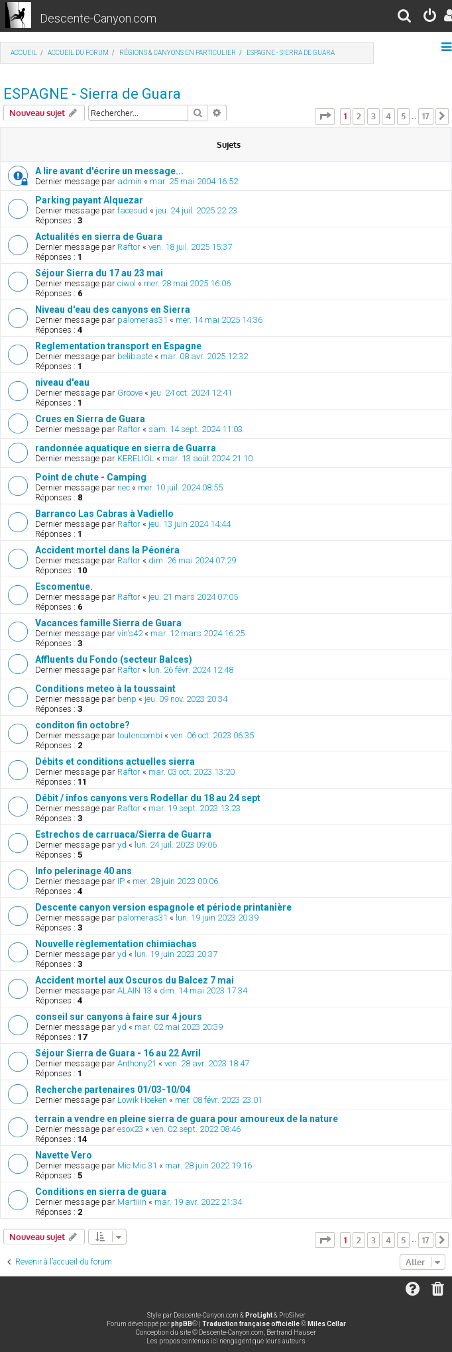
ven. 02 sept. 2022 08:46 (196, 1129)
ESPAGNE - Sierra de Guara (92, 93)
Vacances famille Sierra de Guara (108, 623)
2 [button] (359, 116)
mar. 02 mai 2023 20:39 (179, 1027)
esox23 (130, 1129)
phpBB (181, 1323)
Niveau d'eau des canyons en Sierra (112, 309)
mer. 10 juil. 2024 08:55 (180, 487)
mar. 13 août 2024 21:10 (207, 458)
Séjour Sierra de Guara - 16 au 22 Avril (118, 1053)
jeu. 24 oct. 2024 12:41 (191, 393)
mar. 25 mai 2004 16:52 (194, 181)
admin (129, 181)
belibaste (134, 356)
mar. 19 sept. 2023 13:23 (194, 808)
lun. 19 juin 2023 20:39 (217, 918)
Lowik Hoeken (142, 1100)
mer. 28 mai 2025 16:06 (187, 283)
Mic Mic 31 (137, 1165)
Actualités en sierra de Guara (98, 236)
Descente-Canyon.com (98, 18)
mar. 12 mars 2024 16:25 (197, 633)
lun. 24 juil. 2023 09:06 (176, 845)
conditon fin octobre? (82, 725)
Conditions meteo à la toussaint (105, 688)
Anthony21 (136, 1063)
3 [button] (373, 116)
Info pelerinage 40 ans (83, 871)
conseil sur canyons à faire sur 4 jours (118, 1016)
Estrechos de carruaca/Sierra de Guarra (123, 834)
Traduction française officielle (251, 1323)
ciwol (126, 283)
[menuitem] (405, 17)
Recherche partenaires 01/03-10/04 (112, 1089)
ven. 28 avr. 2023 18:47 (206, 1063)
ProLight (258, 1315)
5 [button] (403, 116)
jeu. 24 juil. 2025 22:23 (196, 210)
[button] (325, 116)
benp (127, 699)
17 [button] (425, 116)
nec (123, 487)
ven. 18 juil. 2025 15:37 (190, 247)
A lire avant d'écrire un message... (109, 171)
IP (121, 881)
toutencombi (139, 735)
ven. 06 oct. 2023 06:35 (212, 735)
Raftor (129, 247)
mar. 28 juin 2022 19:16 (208, 1165)
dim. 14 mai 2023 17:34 (203, 990)
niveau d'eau (62, 382)
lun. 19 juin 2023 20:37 (176, 954)
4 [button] (388, 116)
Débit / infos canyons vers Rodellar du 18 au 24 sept (147, 798)
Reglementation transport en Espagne (118, 346)
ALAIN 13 (134, 990)
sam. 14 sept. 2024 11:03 (195, 429)
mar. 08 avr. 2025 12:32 (204, 356)
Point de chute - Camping (90, 477)
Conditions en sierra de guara (100, 1191)
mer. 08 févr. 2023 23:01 (218, 1100)
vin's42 (129, 633)
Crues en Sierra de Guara (90, 419)
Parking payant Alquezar (89, 200)
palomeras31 (142, 320)
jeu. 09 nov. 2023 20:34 (185, 699)
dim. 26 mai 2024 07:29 (192, 560)
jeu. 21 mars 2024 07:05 (193, 597)
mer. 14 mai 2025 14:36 (219, 320)
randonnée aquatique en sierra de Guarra (125, 448)
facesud (132, 210)
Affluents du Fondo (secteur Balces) (113, 659)
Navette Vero (63, 1155)
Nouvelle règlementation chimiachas (116, 943)
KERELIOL (135, 458)
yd (122, 845)
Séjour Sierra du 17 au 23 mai (99, 273)
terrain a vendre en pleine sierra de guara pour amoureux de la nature (186, 1118)
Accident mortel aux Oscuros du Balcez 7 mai (134, 980)
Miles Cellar (327, 1323)
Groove (129, 393)
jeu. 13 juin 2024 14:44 (189, 524)
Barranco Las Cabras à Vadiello (104, 513)
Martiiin (131, 1202)
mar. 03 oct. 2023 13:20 (191, 772)
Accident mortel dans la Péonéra (107, 550)
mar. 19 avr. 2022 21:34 (198, 1202)
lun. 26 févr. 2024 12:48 (190, 670)
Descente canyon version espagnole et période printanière (163, 907)
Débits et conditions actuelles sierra (115, 761)
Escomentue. (64, 586)
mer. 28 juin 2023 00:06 (175, 881)
